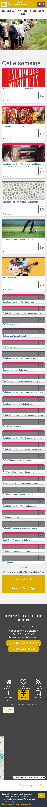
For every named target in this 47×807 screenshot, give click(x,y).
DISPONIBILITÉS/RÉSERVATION (23, 642)
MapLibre (39, 777)
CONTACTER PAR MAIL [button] (23, 649)
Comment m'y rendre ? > (30, 785)
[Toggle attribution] (44, 777)
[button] (23, 85)
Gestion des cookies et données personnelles (16, 804)
